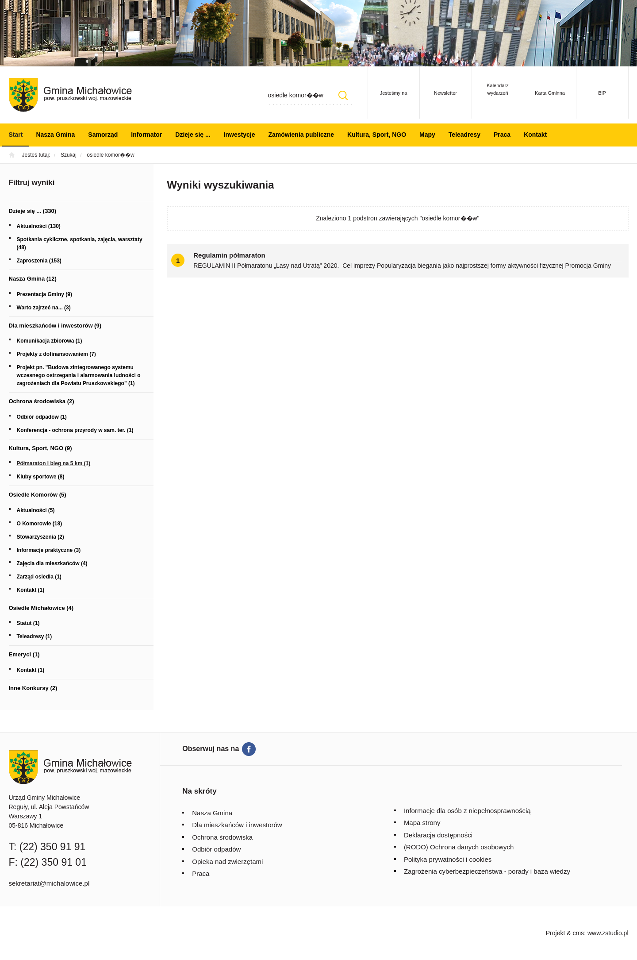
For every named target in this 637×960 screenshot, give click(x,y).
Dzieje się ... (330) (33, 211)
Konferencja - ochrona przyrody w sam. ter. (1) (75, 430)
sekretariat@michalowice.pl (49, 883)
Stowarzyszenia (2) (40, 537)
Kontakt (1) (31, 590)
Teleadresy (464, 134)
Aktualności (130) (39, 226)
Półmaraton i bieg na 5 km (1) (54, 463)
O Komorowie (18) (39, 523)
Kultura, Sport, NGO (376, 134)
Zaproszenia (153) (39, 261)
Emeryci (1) (24, 654)
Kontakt (535, 134)
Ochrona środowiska (222, 837)
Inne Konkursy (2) (33, 688)
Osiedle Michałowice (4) (41, 608)
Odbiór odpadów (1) (42, 417)
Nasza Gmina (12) (33, 278)
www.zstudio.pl (608, 933)
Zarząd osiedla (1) (39, 577)
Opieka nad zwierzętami (227, 861)
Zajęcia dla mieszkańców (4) (52, 563)
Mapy (427, 134)
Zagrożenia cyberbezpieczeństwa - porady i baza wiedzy (487, 871)
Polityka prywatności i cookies (447, 859)
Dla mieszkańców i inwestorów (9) (55, 325)
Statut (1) (28, 623)
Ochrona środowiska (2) (41, 401)
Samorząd (103, 134)
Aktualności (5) (36, 510)
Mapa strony (422, 822)
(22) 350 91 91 (52, 846)
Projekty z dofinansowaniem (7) (56, 354)
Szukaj (343, 95)
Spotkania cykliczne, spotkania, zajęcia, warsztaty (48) (79, 243)
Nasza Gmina (55, 134)
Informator (146, 134)
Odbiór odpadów (216, 849)
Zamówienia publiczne (301, 134)
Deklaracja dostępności (438, 835)
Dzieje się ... (192, 134)
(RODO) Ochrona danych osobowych (459, 847)
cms (578, 933)
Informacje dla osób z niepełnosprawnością (467, 810)
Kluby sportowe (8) (41, 477)
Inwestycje (239, 134)
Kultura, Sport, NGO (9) (40, 448)
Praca (502, 134)
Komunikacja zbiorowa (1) (49, 341)
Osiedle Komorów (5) (37, 494)
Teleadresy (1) (34, 636)
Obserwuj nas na (210, 748)
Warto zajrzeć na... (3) (44, 308)
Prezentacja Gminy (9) (44, 294)
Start (16, 134)
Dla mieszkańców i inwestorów (237, 825)
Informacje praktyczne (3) (49, 550)
